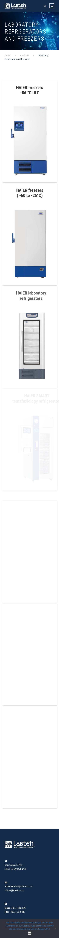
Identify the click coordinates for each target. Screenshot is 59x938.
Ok (29, 933)
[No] (55, 928)
